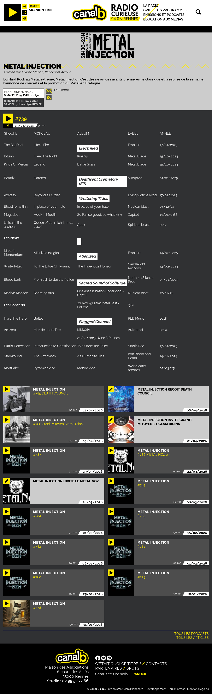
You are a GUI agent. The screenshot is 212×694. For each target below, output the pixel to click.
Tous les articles (192, 638)
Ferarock (137, 674)
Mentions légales (198, 688)
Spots (132, 668)
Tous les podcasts (191, 634)
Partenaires (108, 668)
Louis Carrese (176, 688)
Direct (34, 6)
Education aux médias (163, 19)
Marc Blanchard (133, 688)
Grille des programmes (165, 10)
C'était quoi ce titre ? (118, 663)
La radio (150, 6)
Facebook (61, 90)
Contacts (156, 663)
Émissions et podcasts (163, 15)
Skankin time (41, 10)
